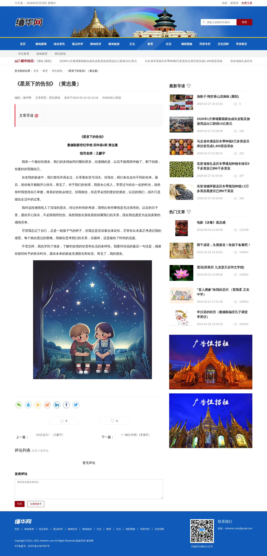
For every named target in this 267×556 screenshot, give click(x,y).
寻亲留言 (241, 44)
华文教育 (23, 53)
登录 (19, 504)
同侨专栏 (205, 44)
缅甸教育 (42, 53)
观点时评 (77, 44)
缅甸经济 (95, 44)
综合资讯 (59, 44)
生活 (168, 44)
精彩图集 (186, 44)
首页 (23, 44)
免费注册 (246, 3)
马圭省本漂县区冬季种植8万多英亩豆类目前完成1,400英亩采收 (185, 61)
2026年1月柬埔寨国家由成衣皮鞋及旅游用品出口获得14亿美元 (99, 61)
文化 (132, 44)
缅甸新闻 (41, 44)
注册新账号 (36, 504)
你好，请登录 (230, 3)
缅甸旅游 (113, 44)
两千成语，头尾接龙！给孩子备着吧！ (224, 245)
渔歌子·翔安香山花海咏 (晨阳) (218, 96)
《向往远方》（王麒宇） (49, 434)
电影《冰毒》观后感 (211, 222)
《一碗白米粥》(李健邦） (135, 434)
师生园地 (60, 53)
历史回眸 (223, 44)
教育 (150, 44)
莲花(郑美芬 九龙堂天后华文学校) (220, 267)
